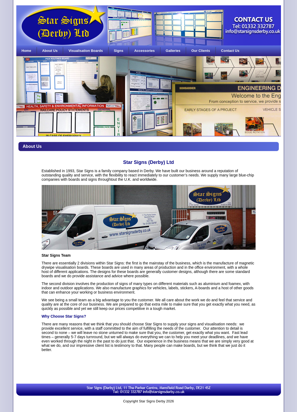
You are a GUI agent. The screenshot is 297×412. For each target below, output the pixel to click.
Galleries (173, 51)
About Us (50, 51)
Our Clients (200, 51)
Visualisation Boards (85, 51)
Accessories (144, 51)
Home (26, 51)
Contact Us (230, 51)
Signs (118, 51)
